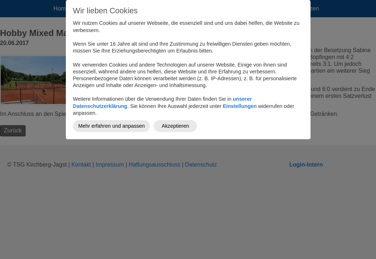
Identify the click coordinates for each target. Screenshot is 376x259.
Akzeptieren (175, 126)
